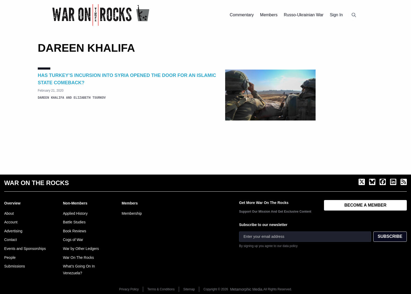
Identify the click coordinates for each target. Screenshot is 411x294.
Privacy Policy (129, 289)
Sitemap (189, 289)
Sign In (336, 15)
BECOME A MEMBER (365, 205)
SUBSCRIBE (390, 236)
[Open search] (354, 15)
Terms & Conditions (161, 289)
